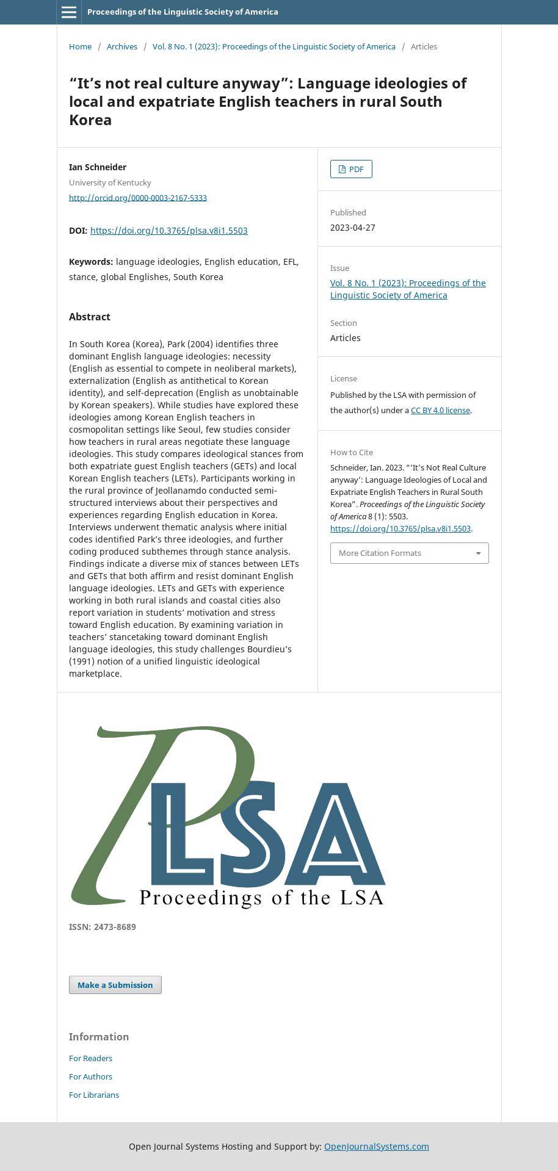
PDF (355, 169)
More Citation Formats (380, 552)
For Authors (90, 1076)
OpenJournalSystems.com (376, 1146)
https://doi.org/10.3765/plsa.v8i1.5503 (169, 230)
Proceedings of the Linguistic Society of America (182, 11)
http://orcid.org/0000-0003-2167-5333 (138, 197)
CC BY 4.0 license (440, 410)
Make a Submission (115, 984)
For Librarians (94, 1094)
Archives (122, 46)
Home (80, 46)
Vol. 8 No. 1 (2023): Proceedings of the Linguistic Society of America (274, 46)
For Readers (90, 1058)
